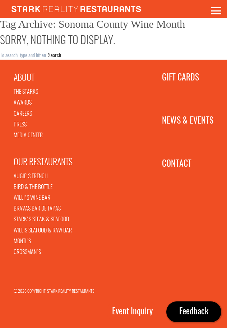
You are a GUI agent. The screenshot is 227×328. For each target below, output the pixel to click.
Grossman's (27, 252)
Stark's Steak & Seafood (41, 219)
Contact (175, 164)
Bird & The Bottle (33, 187)
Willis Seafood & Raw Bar (43, 231)
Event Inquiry (132, 312)
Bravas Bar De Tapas (37, 209)
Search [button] (54, 55)
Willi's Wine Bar (32, 198)
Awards (23, 103)
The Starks (26, 92)
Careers (23, 114)
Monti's (22, 241)
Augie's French (31, 176)
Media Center (28, 135)
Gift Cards (175, 78)
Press (20, 125)
